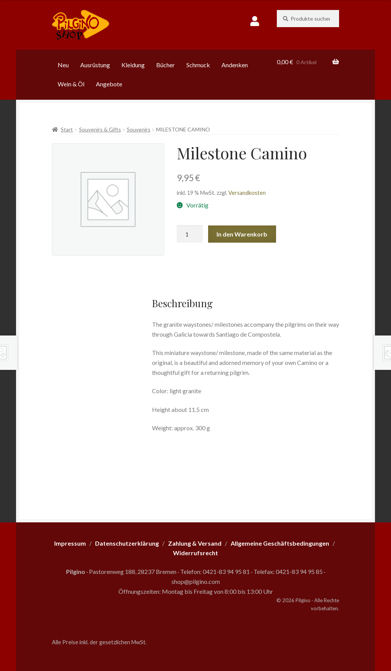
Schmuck (198, 64)
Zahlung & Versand (194, 543)
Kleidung (133, 64)
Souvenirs (138, 129)
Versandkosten (247, 193)
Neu (63, 64)
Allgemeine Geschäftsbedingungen (280, 543)
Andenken (234, 64)
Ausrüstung (95, 64)
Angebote (109, 84)
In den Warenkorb (242, 234)
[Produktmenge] (190, 234)
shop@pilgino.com (195, 581)
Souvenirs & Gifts (100, 129)
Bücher (165, 64)
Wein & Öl (71, 84)
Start (67, 129)
